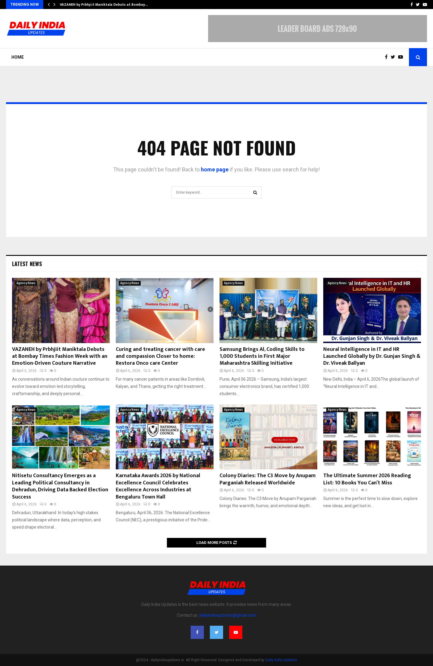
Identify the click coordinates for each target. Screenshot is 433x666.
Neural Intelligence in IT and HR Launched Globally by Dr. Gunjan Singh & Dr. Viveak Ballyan (371, 356)
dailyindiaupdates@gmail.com (227, 615)
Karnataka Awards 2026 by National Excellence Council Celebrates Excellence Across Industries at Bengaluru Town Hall (158, 486)
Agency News (26, 283)
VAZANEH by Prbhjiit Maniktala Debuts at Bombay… (104, 5)
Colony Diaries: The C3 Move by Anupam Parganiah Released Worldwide (268, 479)
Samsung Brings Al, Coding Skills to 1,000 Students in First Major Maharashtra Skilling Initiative (262, 356)
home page (215, 169)
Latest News (27, 264)
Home (17, 57)
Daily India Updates (281, 660)
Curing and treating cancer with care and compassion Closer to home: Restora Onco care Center (160, 356)
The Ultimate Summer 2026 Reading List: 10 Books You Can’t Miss (367, 479)
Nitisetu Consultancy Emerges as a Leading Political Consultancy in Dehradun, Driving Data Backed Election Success (60, 486)
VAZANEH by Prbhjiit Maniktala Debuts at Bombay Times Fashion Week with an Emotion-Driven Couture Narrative (59, 356)
